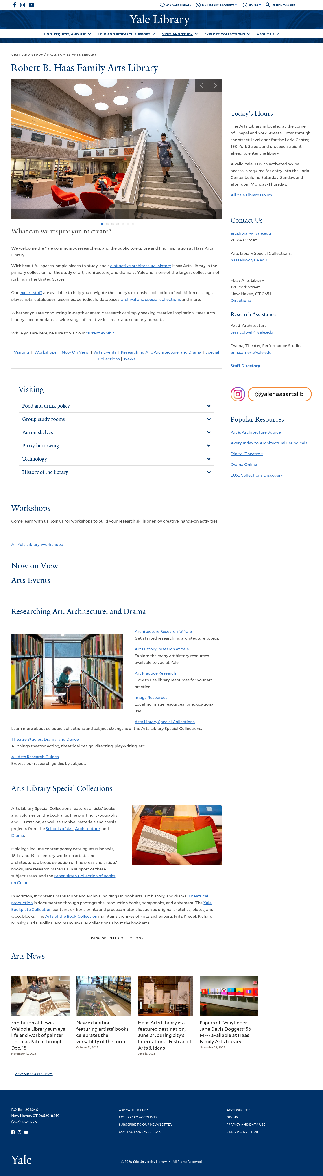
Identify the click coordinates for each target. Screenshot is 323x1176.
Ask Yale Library (179, 5)
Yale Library (161, 19)
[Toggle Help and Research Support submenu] (153, 34)
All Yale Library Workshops (37, 544)
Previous (201, 85)
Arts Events (105, 352)
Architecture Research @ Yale (163, 631)
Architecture (87, 828)
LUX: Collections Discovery (257, 475)
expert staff (31, 292)
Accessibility (238, 1110)
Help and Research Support (124, 34)
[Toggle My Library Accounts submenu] (236, 5)
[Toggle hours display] (260, 5)
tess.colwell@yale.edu (252, 332)
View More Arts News (33, 1074)
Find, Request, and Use (65, 34)
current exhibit (100, 333)
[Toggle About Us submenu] (277, 34)
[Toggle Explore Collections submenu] (248, 34)
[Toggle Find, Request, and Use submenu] (89, 34)
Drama (17, 835)
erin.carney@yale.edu (251, 352)
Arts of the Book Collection (71, 916)
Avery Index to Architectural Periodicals (269, 443)
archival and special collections (151, 299)
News (129, 359)
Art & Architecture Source (256, 432)
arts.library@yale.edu (251, 233)
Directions (241, 300)
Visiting (21, 352)
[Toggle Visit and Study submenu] (196, 34)
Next (215, 85)
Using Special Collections (116, 938)
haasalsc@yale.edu (249, 260)
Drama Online (244, 464)
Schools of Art (59, 828)
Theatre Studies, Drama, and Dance (45, 739)
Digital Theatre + (247, 453)
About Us (266, 34)
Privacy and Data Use (246, 1124)
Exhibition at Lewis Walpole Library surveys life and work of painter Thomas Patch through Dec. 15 (38, 1035)
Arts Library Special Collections (165, 721)
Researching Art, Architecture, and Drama (161, 352)
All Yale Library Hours (251, 195)
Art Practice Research (155, 673)
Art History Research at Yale (162, 649)
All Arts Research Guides (35, 756)
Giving (232, 1117)
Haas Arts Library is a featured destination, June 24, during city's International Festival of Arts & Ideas (164, 1035)
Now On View (75, 352)
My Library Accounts (218, 5)
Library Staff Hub (242, 1132)
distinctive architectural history (140, 265)
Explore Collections (225, 34)
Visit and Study (177, 34)
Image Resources (151, 697)
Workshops (45, 352)
